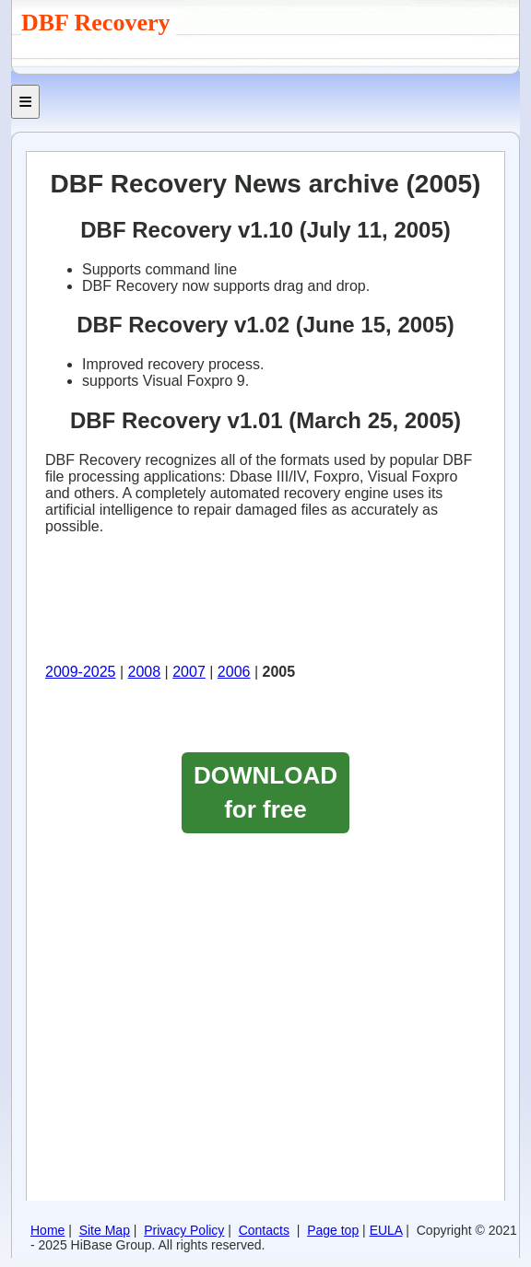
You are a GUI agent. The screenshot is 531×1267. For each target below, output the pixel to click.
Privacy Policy (184, 1230)
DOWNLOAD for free (265, 792)
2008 (144, 672)
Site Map (104, 1230)
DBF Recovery (98, 22)
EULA (386, 1230)
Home (47, 1230)
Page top (333, 1230)
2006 (234, 672)
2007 (189, 672)
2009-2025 (80, 672)
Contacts (264, 1230)
